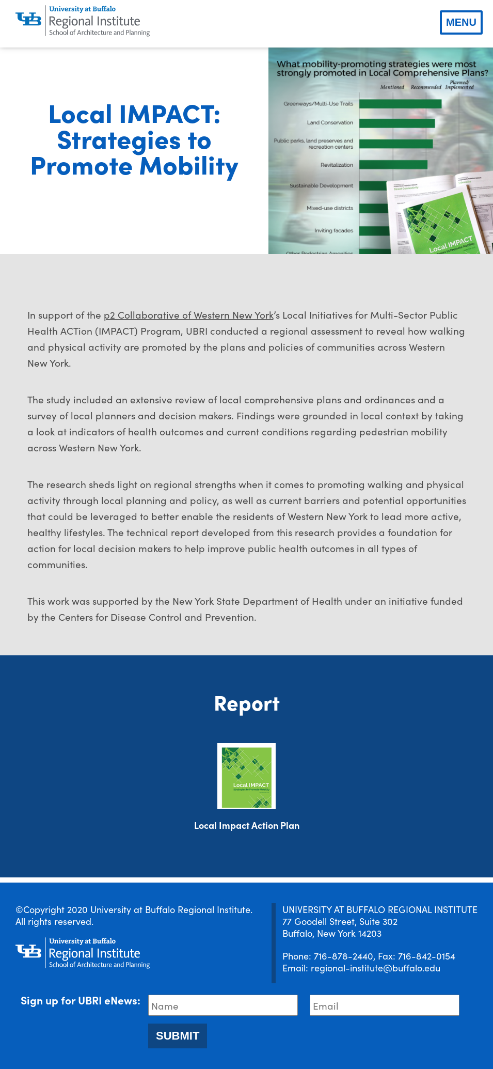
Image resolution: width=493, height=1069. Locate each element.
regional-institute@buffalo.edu (375, 967)
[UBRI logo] (82, 21)
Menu (461, 22)
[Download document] (246, 776)
